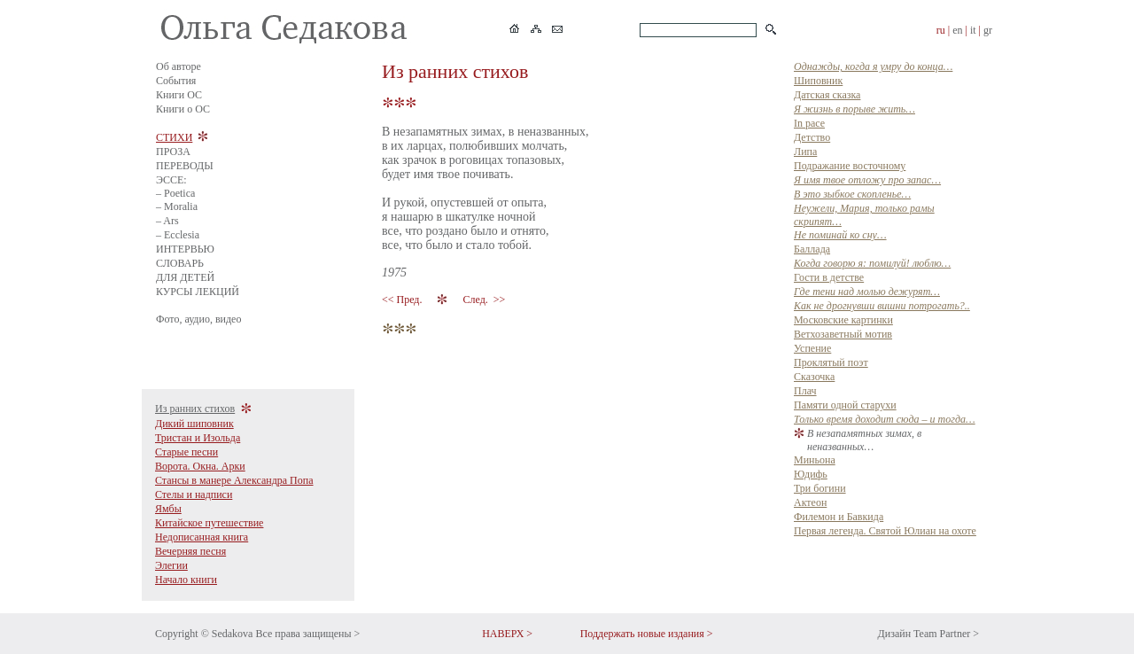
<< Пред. (403, 299)
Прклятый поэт (831, 362)
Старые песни (186, 452)
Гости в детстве (829, 277)
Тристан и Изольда (197, 438)
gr (987, 30)
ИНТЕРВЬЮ (185, 249)
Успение (812, 348)
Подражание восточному (849, 166)
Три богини (820, 488)
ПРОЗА (173, 151)
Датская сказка (827, 95)
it (973, 30)
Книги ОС (179, 95)
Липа (805, 151)
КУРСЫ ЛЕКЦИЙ (197, 291)
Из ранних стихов (195, 408)
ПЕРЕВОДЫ (185, 166)
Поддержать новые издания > (646, 633)
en (957, 30)
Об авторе (178, 66)
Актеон (810, 502)
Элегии (171, 565)
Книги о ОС (183, 109)
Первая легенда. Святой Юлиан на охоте (885, 531)
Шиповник (818, 80)
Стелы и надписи (193, 494)
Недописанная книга (201, 537)
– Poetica (175, 193)
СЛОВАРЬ (180, 263)
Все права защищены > (307, 633)
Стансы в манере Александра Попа (234, 480)
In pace (809, 123)
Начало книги (186, 579)
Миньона (814, 460)
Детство (812, 137)
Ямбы (168, 508)
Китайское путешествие (209, 523)
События (176, 80)
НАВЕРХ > (507, 633)
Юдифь (810, 474)
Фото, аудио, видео (198, 319)
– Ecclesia (177, 235)
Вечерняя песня (190, 551)
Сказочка (814, 376)
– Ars (167, 220)
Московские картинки (843, 320)
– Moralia (177, 206)
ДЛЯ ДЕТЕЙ (185, 277)
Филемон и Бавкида (838, 516)
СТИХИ (174, 137)
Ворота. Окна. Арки (200, 466)
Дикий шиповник (194, 423)
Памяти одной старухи (845, 405)
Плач (805, 391)
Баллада (812, 249)
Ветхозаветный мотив (843, 334)
